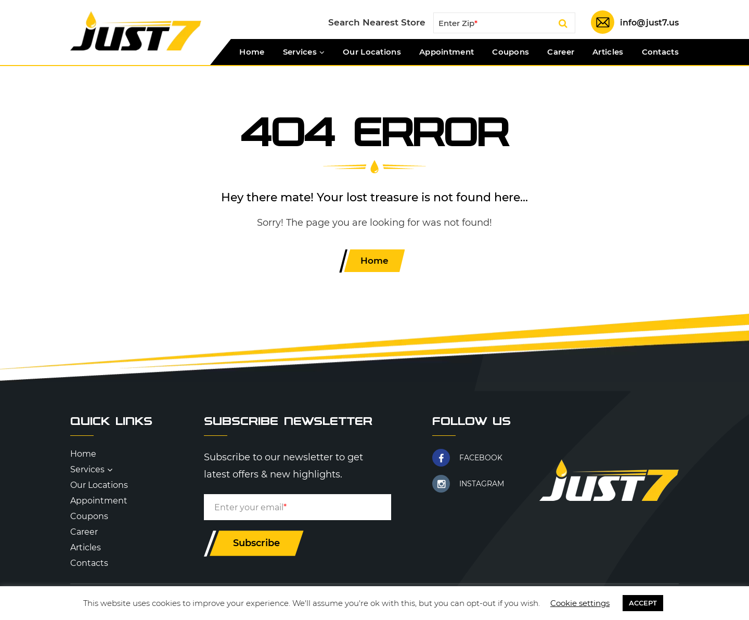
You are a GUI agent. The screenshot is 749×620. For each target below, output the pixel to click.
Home (251, 52)
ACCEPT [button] (643, 603)
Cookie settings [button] (580, 603)
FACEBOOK (480, 458)
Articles (607, 52)
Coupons (510, 52)
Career (560, 52)
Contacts (660, 52)
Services (300, 52)
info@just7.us (647, 23)
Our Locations (372, 52)
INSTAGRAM (481, 484)
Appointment (446, 52)
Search (559, 25)
